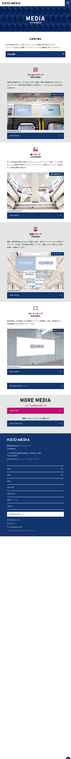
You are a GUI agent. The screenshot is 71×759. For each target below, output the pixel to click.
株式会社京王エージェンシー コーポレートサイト (24, 459)
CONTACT (10, 506)
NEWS (9, 481)
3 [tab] (37, 128)
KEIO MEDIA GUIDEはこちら (17, 514)
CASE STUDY (10, 487)
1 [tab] (33, 128)
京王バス (12, 523)
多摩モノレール (12, 500)
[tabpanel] (35, 111)
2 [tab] (35, 128)
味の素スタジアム (15, 520)
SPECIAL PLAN (11, 494)
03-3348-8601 (14, 456)
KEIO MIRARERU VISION (16, 527)
